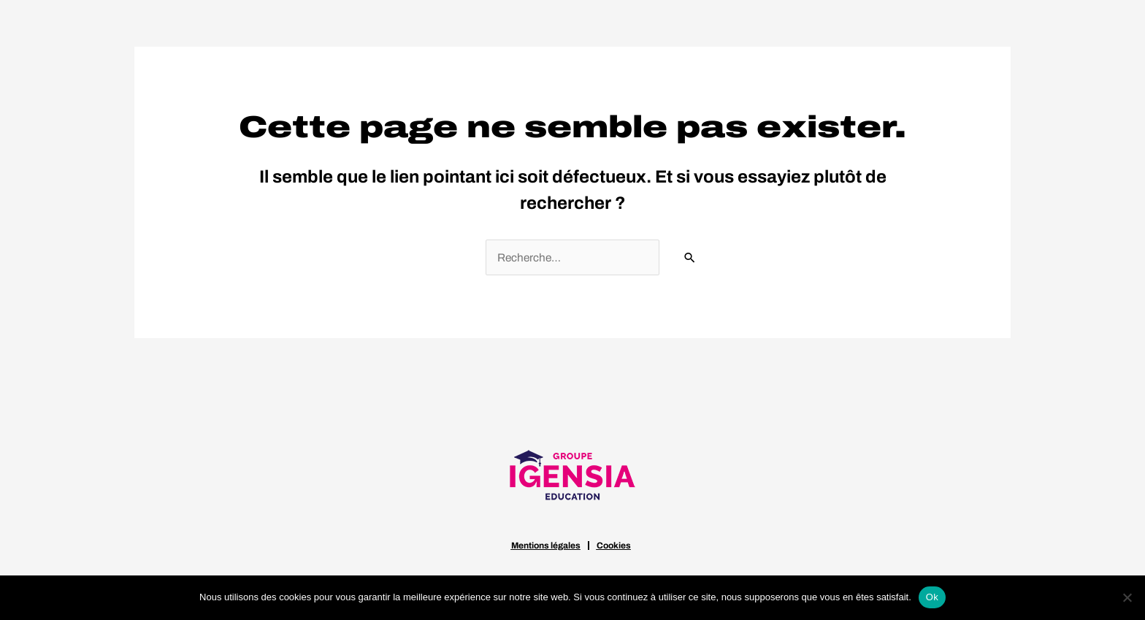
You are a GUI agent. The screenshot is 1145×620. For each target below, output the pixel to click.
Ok (932, 597)
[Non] (1126, 597)
